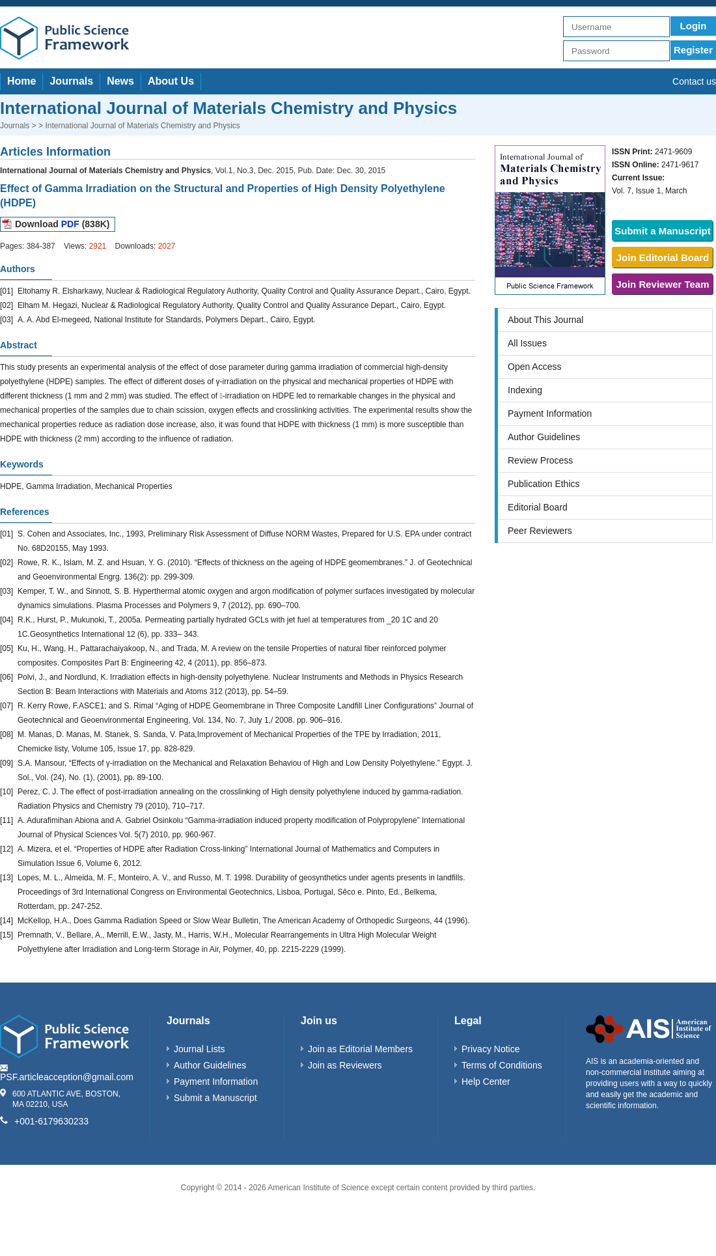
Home (21, 81)
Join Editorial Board (662, 257)
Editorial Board (538, 507)
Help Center (485, 1081)
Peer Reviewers (540, 530)
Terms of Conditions (501, 1065)
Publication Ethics (544, 484)
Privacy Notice (490, 1049)
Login (693, 25)
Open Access (535, 366)
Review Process (540, 460)
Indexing (525, 390)
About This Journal (545, 319)
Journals (71, 81)
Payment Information (550, 413)
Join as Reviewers (345, 1065)
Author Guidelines (544, 437)
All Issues (527, 343)
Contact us (694, 81)
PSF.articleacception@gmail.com (66, 1077)
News (120, 81)
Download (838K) (62, 224)
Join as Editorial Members (360, 1049)
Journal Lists (199, 1049)
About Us (171, 81)
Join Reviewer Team (662, 284)
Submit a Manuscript (662, 230)
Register (693, 49)
